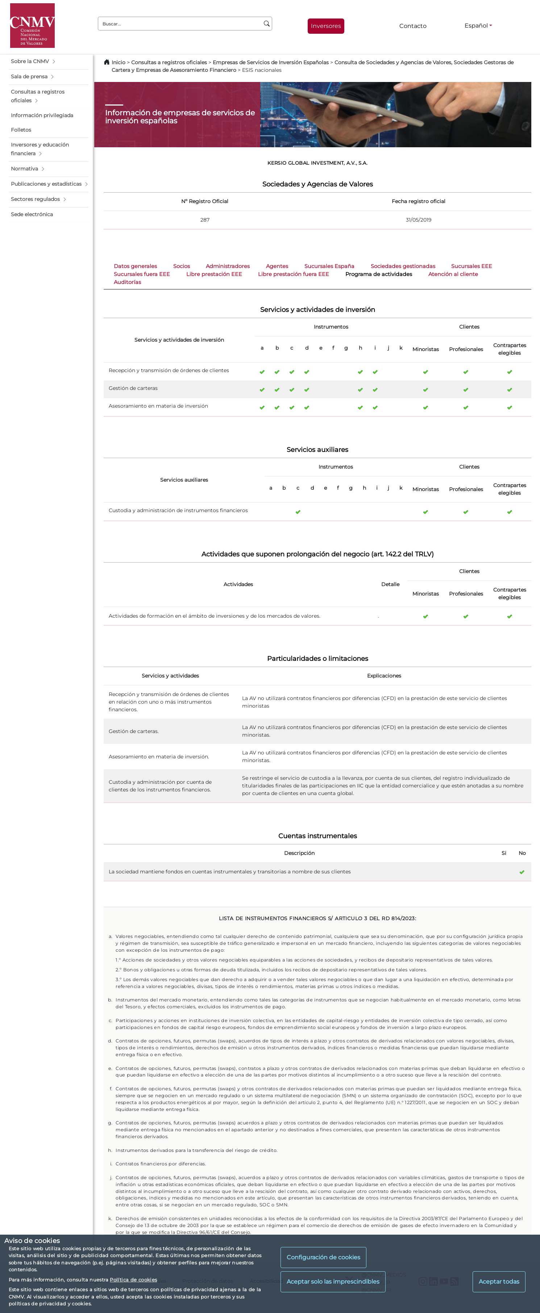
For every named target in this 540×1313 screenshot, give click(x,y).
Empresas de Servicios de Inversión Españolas (271, 62)
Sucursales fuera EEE (142, 274)
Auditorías (127, 282)
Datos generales (135, 266)
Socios (181, 266)
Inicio (118, 62)
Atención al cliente (453, 274)
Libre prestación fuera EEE (293, 274)
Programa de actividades (378, 274)
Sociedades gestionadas (403, 266)
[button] (48, 61)
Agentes (277, 266)
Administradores (228, 266)
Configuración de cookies (323, 1257)
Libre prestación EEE (214, 274)
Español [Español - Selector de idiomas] (476, 25)
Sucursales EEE (471, 266)
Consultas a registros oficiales (169, 62)
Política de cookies (133, 1280)
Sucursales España (329, 266)
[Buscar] (267, 23)
